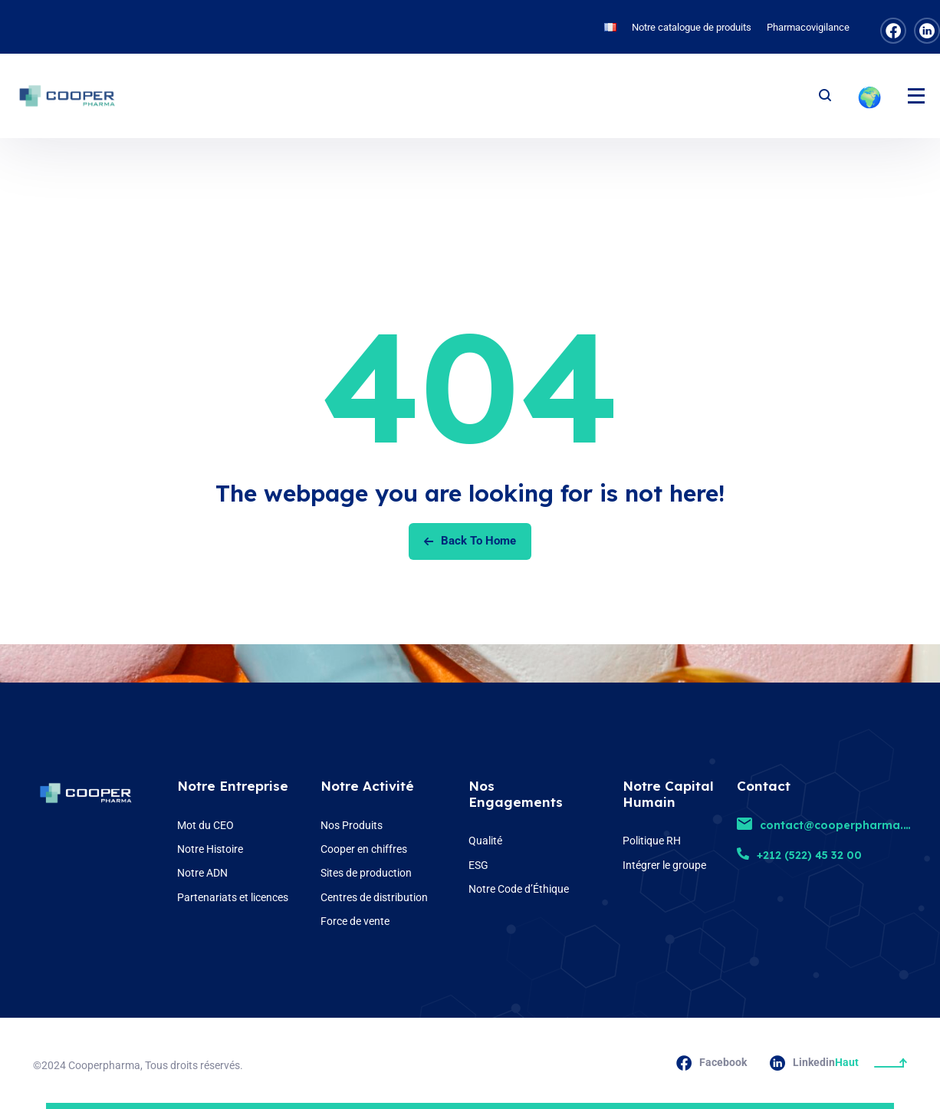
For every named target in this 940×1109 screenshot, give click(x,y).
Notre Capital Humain (668, 794)
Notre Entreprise (232, 786)
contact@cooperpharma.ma (829, 825)
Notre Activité (367, 786)
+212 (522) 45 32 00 (799, 855)
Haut (871, 1062)
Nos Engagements (515, 794)
